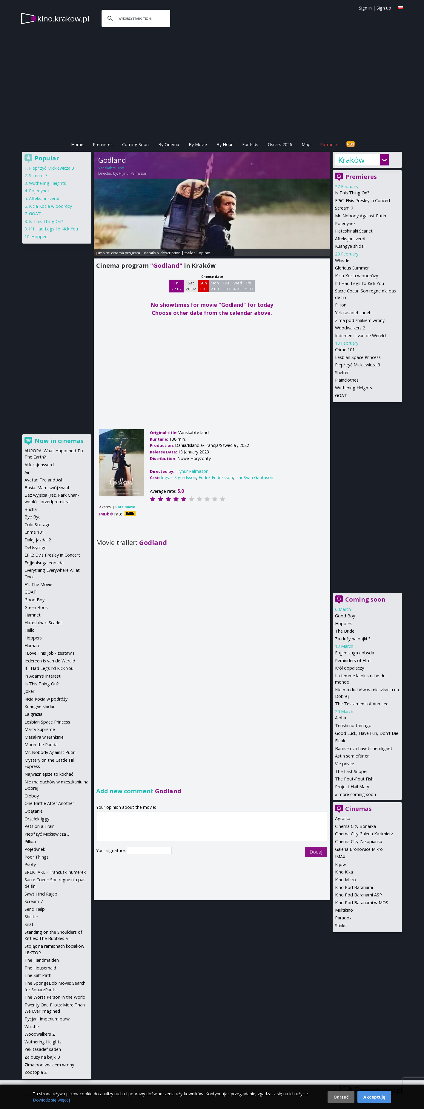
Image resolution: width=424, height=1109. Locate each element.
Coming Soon (135, 144)
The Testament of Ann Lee (361, 704)
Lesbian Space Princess (358, 357)
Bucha (30, 509)
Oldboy (31, 796)
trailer (190, 252)
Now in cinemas (59, 441)
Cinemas (358, 809)
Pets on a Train (39, 826)
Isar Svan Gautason (254, 477)
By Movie (198, 144)
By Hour (224, 144)
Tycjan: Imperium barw (47, 1019)
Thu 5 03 (249, 286)
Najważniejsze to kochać (48, 774)
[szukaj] (135, 18)
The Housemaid (40, 968)
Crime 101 (345, 349)
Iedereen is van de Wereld (360, 335)
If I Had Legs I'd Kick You (359, 283)
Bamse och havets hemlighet (363, 748)
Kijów (340, 864)
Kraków (351, 159)
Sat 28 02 (191, 286)
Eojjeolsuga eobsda (354, 653)
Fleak (340, 741)
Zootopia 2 (35, 1072)
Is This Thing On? (352, 193)
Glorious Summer (352, 268)
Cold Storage (37, 524)
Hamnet (32, 615)
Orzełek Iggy (36, 819)
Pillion (340, 305)
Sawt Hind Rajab (40, 894)
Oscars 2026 (280, 144)
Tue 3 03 (226, 286)
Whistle (342, 260)
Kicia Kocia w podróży (356, 275)
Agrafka (342, 818)
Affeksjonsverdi (350, 238)
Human (31, 645)
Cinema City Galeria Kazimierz (364, 834)
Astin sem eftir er (352, 756)
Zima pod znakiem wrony (360, 320)
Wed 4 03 (237, 286)
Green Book (36, 607)
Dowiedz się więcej (51, 1100)
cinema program (125, 252)
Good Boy (345, 616)
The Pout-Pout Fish (354, 779)
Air (27, 472)
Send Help (34, 909)
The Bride (344, 631)
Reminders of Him (353, 660)
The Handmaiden (41, 960)
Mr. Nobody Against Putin (360, 216)
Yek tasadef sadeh (353, 312)
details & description (162, 252)
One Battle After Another (49, 803)
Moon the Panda (41, 744)
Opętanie (33, 811)
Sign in (365, 8)
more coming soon (357, 794)
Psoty (30, 864)
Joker (29, 691)
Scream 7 (344, 208)
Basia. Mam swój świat (47, 487)
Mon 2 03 (215, 286)
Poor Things (36, 857)
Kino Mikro (345, 879)
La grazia (33, 714)
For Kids (250, 144)
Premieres (103, 144)
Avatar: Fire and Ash (44, 480)
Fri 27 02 (176, 286)
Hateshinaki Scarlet (354, 231)
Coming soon (365, 599)
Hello (29, 630)
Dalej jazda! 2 (37, 540)
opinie (204, 252)
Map (306, 144)
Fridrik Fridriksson (216, 477)
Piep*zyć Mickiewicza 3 (357, 365)
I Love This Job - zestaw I (49, 653)
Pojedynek (345, 223)
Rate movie (125, 506)
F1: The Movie (38, 584)
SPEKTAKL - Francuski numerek (55, 872)
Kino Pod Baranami (354, 887)
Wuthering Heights (353, 388)
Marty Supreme (39, 729)
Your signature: (111, 850)
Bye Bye (32, 517)
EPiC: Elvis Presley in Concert (363, 200)
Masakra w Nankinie (44, 737)
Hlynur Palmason (132, 173)
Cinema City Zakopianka (358, 841)
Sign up (384, 8)
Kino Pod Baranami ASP (358, 895)
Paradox (343, 918)
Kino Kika (344, 872)
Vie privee (344, 763)
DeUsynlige (35, 547)
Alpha (340, 718)
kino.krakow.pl (63, 18)
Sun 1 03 (203, 286)
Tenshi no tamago (353, 725)
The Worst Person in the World (54, 997)
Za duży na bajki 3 (353, 639)
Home (77, 144)
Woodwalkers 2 (350, 328)
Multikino (344, 910)
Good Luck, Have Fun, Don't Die (366, 733)
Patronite (329, 144)
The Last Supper (351, 771)
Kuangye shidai (350, 246)
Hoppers (343, 623)
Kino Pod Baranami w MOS (361, 902)
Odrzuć (341, 1097)
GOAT (341, 395)
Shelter (342, 372)
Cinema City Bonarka (355, 826)
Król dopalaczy (349, 668)
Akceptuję (374, 1097)
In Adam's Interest (42, 676)
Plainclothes (347, 380)
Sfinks (340, 925)
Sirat (28, 924)
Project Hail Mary (352, 786)
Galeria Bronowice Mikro (359, 849)
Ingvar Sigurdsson (178, 477)
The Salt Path (37, 975)
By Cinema (168, 144)
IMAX (340, 856)
